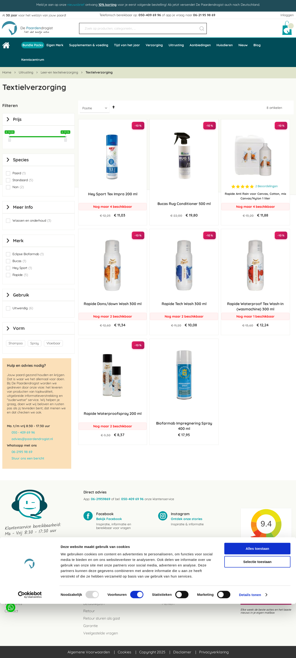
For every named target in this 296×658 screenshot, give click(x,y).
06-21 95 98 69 (204, 15)
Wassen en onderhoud (31, 220)
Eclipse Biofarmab (28, 254)
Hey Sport (22, 268)
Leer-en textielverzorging (60, 72)
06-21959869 (100, 499)
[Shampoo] (16, 343)
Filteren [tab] (10, 105)
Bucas (19, 261)
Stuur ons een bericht (28, 458)
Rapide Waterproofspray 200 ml (113, 413)
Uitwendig (22, 308)
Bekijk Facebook (109, 519)
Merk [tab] (18, 240)
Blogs (166, 588)
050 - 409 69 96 (23, 432)
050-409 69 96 (150, 15)
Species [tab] (21, 159)
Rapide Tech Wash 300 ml (184, 303)
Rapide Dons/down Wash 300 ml (113, 303)
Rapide (20, 274)
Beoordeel (261, 557)
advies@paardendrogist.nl (32, 439)
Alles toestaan (257, 602)
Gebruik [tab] (21, 295)
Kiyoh (266, 550)
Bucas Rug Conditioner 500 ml (184, 203)
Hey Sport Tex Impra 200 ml (112, 194)
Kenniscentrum (32, 60)
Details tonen (250, 649)
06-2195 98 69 (22, 452)
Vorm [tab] (19, 328)
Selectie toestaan (257, 616)
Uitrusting (26, 72)
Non (18, 187)
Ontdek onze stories (186, 519)
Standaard (22, 180)
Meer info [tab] (23, 207)
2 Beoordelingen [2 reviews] (266, 186)
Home (7, 72)
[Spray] (35, 343)
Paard (19, 173)
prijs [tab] (17, 119)
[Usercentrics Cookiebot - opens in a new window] (30, 649)
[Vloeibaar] (54, 343)
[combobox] (143, 28)
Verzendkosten (96, 588)
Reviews (11, 588)
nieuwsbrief (75, 5)
